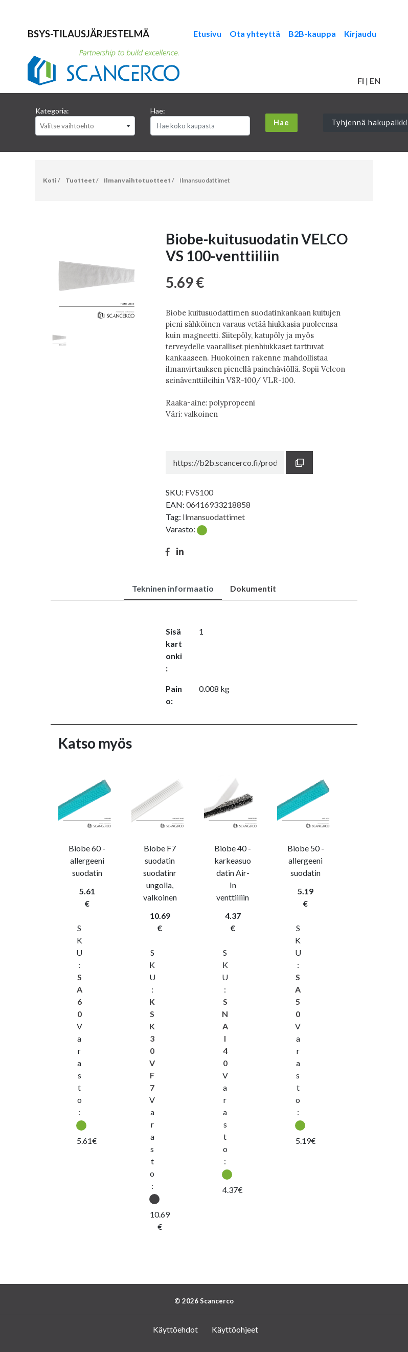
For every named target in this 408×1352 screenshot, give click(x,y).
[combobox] (85, 126)
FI (360, 80)
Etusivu (207, 33)
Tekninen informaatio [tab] (173, 588)
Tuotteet (80, 180)
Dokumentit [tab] (253, 588)
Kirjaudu (360, 33)
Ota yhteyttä (255, 33)
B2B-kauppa (312, 33)
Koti (50, 180)
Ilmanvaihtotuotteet (137, 180)
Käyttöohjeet (235, 1329)
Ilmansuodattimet (204, 180)
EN (375, 80)
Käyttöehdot (175, 1329)
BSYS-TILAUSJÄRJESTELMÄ (88, 33)
